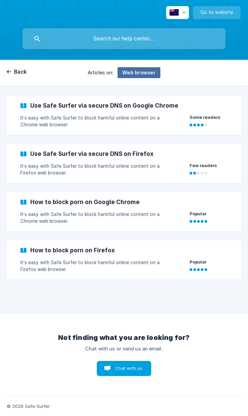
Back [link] (20, 72)
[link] (124, 115)
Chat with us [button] (129, 368)
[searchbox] (124, 38)
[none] (177, 12)
